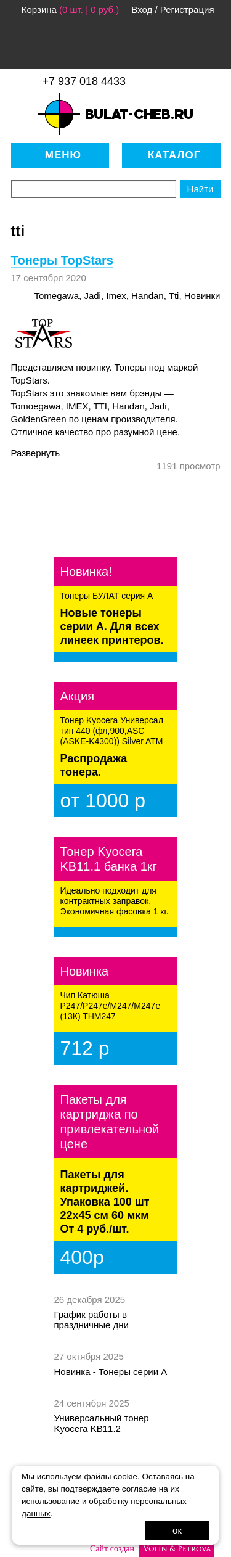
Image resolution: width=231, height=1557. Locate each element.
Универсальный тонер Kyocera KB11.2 (101, 1423)
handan (147, 295)
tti (174, 295)
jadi (92, 295)
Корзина (39, 9)
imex (116, 295)
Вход (141, 9)
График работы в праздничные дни (91, 1319)
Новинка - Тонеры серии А (111, 1371)
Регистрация (187, 9)
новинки (202, 295)
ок (177, 1530)
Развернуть (35, 453)
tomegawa (56, 295)
